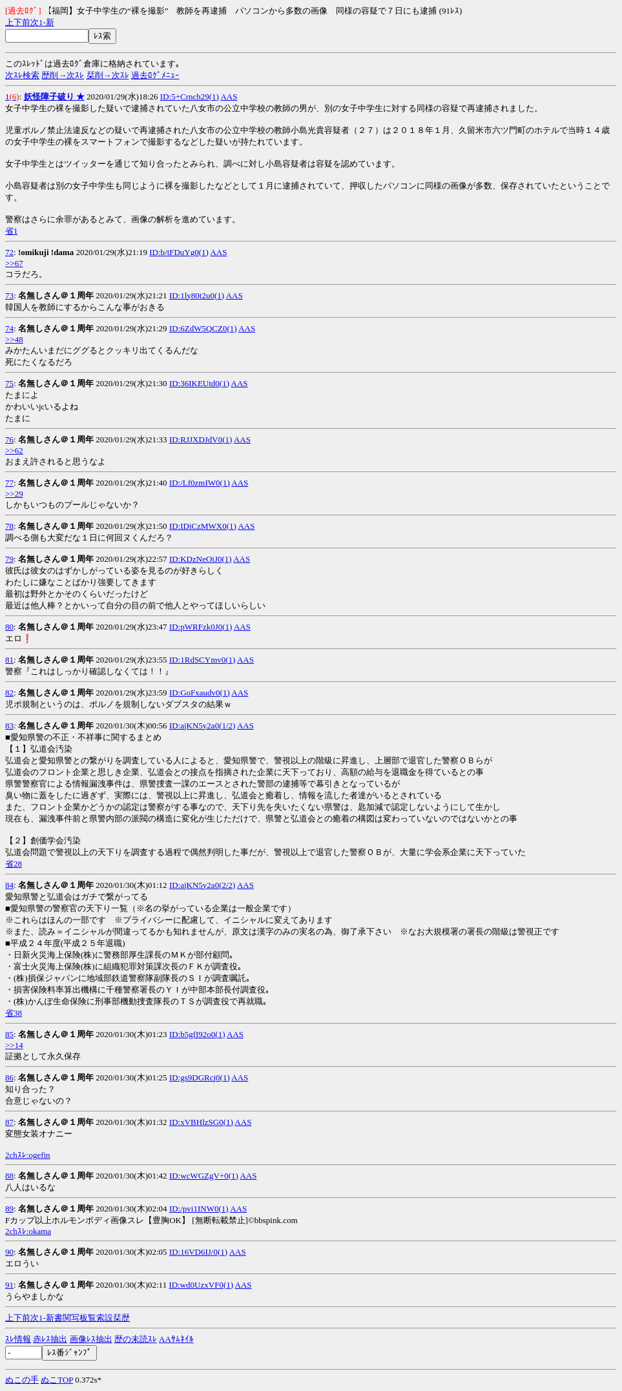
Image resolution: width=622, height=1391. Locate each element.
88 (9, 1175)
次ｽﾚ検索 (22, 75)
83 (9, 725)
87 (9, 1122)
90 (9, 1252)
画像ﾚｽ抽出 (91, 1339)
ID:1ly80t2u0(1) (196, 295)
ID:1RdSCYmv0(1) (202, 660)
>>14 (14, 1045)
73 (9, 295)
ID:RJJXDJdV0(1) (201, 439)
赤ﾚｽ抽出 (50, 1339)
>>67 (14, 263)
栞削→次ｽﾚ (108, 75)
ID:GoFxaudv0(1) (199, 692)
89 (9, 1208)
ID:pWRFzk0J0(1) (201, 627)
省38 (13, 1013)
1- (42, 22)
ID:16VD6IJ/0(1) (198, 1252)
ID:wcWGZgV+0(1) (203, 1175)
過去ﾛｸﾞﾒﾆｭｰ (155, 75)
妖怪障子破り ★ (54, 96)
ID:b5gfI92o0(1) (197, 1034)
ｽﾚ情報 (18, 1339)
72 (9, 252)
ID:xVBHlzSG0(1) (201, 1122)
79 (9, 559)
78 (9, 526)
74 (9, 328)
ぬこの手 (22, 1380)
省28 (13, 864)
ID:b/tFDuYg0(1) (179, 252)
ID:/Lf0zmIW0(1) (199, 483)
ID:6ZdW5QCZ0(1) (203, 328)
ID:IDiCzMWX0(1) (202, 526)
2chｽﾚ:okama (28, 1231)
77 (9, 483)
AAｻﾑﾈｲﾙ (176, 1339)
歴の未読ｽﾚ (135, 1339)
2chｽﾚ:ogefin (27, 1155)
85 (9, 1034)
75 (9, 383)
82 (9, 692)
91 (9, 1285)
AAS (228, 96)
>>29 (14, 494)
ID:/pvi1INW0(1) (199, 1208)
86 (9, 1077)
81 (9, 660)
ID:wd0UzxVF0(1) (201, 1285)
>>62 (14, 450)
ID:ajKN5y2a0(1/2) (202, 725)
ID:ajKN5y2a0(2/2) (202, 885)
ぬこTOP (57, 1380)
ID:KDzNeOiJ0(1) (200, 559)
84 (9, 885)
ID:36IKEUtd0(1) (199, 383)
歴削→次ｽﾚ (62, 75)
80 (9, 627)
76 (9, 439)
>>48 (14, 339)
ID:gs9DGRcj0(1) (199, 1077)
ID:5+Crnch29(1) (189, 96)
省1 (11, 231)
